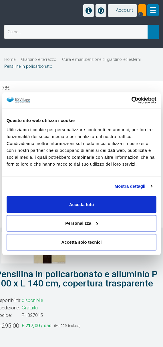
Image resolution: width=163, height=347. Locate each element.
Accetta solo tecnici (81, 241)
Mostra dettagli (129, 186)
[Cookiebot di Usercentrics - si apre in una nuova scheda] (131, 100)
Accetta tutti (81, 204)
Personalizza (81, 223)
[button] (122, 10)
